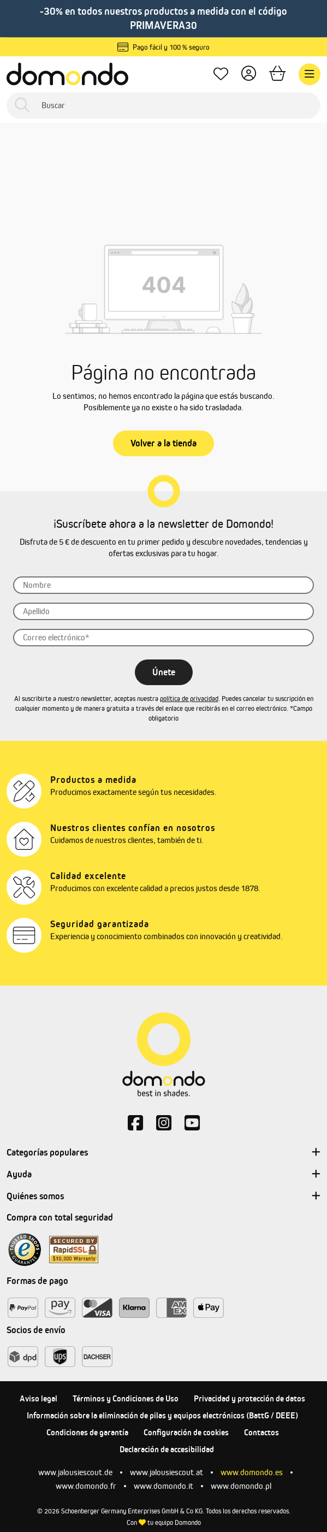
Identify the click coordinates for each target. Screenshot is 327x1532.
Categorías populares (163, 1152)
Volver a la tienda (163, 443)
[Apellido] (163, 611)
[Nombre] (163, 585)
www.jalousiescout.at (166, 1472)
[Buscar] (163, 105)
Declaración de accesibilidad (167, 1449)
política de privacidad (189, 698)
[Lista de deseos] (220, 74)
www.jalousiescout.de (75, 1472)
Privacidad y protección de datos (249, 1398)
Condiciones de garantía (87, 1432)
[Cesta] (277, 74)
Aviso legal (38, 1398)
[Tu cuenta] (248, 74)
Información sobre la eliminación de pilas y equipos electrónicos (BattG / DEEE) (162, 1415)
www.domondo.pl (241, 1486)
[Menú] (309, 74)
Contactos (261, 1432)
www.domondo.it (163, 1486)
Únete (163, 672)
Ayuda (163, 1174)
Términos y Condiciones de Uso (126, 1398)
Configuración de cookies (186, 1432)
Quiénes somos (163, 1196)
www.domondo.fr (86, 1486)
